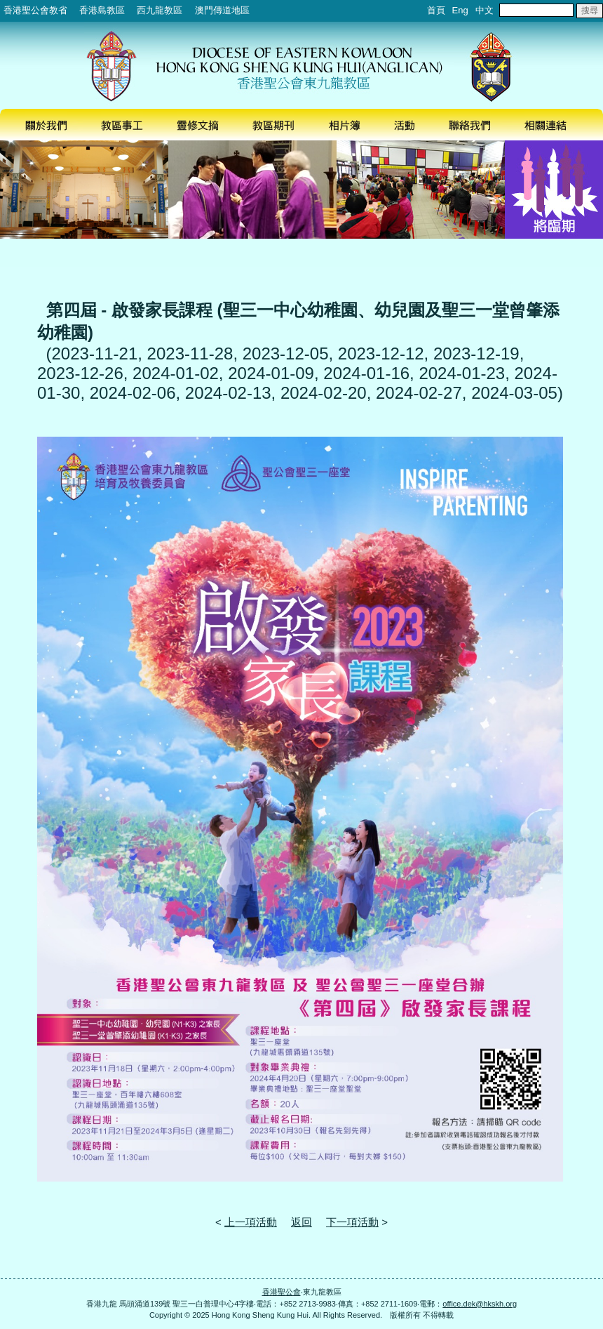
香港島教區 (102, 10)
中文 (484, 10)
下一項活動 (352, 1222)
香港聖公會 (281, 1292)
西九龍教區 (159, 10)
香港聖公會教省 (35, 10)
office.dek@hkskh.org (479, 1304)
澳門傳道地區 (222, 10)
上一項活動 (250, 1222)
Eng (460, 10)
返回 (301, 1222)
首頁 (436, 10)
